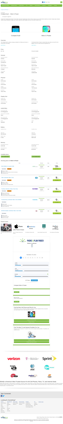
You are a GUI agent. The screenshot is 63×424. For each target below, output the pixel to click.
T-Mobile (2, 406)
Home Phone (21, 5)
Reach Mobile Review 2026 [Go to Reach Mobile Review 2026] (42, 232)
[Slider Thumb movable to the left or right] (22, 265)
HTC (8, 405)
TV (26, 5)
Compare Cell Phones (4, 9)
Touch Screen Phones (29, 405)
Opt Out (61, 417)
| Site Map (57, 417)
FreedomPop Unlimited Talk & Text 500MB (11, 199)
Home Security (37, 5)
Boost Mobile (3, 412)
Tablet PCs (14, 404)
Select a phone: (32, 243)
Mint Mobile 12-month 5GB (7, 166)
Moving (55, 5)
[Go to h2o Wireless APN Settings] (55, 227)
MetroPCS (2, 410)
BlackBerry (8, 404)
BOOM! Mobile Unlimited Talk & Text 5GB (11, 210)
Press (49, 2)
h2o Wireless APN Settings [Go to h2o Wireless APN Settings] (54, 232)
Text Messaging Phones (29, 406)
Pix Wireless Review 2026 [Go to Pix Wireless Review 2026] (29, 232)
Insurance (44, 5)
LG (7, 406)
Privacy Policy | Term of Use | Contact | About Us (47, 417)
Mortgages (50, 5)
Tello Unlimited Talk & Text (7, 177)
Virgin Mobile (3, 408)
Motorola (8, 408)
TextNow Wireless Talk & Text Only (9, 188)
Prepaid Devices (28, 404)
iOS (34, 405)
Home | (38, 417)
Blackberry (35, 404)
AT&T (2, 404)
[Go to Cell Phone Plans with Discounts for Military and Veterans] (6, 227)
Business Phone (14, 5)
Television (20, 404)
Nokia (8, 409)
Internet (31, 5)
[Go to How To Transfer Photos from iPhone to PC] (18, 227)
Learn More (17, 301)
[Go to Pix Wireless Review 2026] (30, 227)
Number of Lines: (31, 254)
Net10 (2, 409)
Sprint (2, 405)
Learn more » (3, 45)
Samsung (8, 410)
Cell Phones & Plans (5, 5)
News (46, 2)
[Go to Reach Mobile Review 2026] (43, 227)
